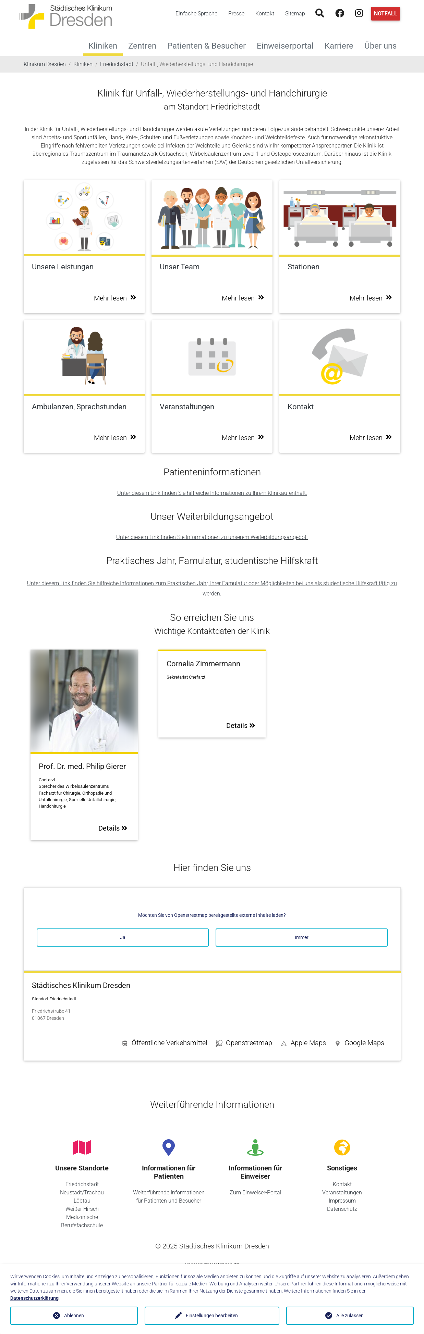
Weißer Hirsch (82, 1209)
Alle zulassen (350, 1315)
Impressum (342, 1200)
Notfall (385, 13)
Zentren (145, 45)
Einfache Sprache (196, 13)
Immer (301, 937)
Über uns (383, 45)
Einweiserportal (288, 45)
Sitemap (295, 13)
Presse (236, 13)
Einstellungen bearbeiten (212, 1315)
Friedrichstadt (82, 1184)
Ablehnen (74, 1315)
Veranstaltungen (342, 1192)
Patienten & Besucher (209, 45)
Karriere (342, 45)
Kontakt (264, 13)
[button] (359, 1044)
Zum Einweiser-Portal (255, 1192)
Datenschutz (342, 1209)
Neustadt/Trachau (82, 1192)
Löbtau (82, 1200)
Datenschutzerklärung (34, 1298)
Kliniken (102, 46)
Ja (122, 937)
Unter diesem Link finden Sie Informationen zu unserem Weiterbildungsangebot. (212, 537)
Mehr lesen (115, 298)
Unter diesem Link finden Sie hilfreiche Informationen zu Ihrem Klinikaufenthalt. (212, 493)
